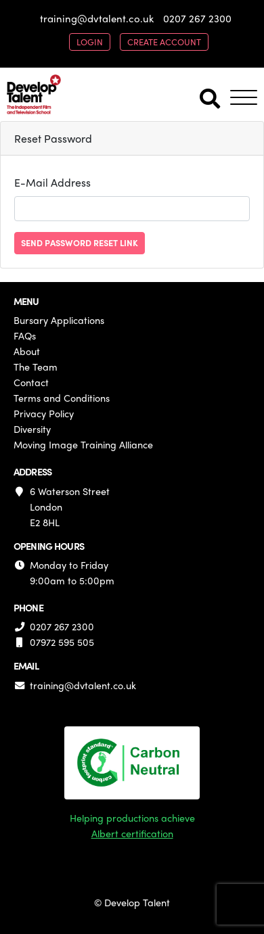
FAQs (25, 335)
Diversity (32, 429)
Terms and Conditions (62, 397)
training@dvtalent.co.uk (97, 18)
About (27, 351)
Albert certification (132, 833)
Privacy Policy (44, 413)
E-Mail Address (52, 182)
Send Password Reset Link (79, 242)
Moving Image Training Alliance (83, 444)
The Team (36, 366)
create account (164, 41)
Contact (31, 382)
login (89, 41)
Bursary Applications (59, 320)
